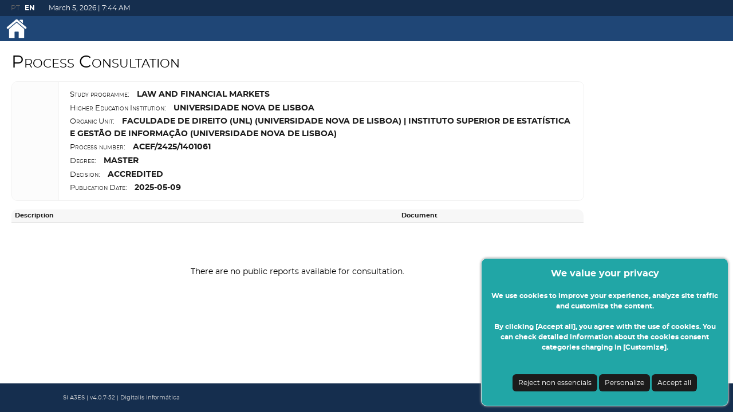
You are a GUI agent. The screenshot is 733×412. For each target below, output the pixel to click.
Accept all (674, 382)
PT (15, 8)
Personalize (624, 382)
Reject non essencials (555, 382)
